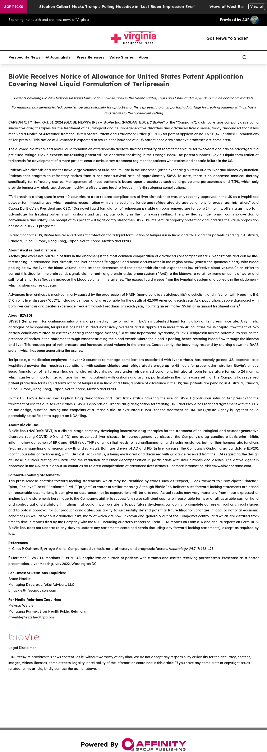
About (144, 57)
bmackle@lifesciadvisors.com (32, 590)
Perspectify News (24, 57)
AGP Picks (13, 7)
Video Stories (121, 57)
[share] (256, 57)
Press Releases (90, 57)
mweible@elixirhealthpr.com (31, 617)
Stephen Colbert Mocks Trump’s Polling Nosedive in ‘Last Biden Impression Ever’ (122, 6)
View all (256, 6)
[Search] (245, 57)
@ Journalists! (58, 57)
